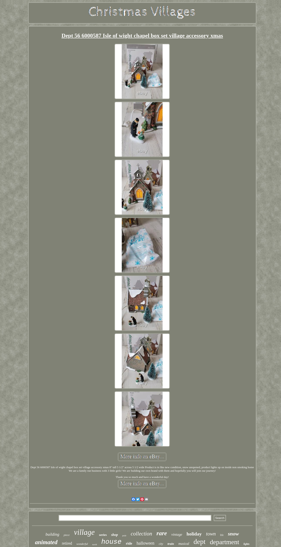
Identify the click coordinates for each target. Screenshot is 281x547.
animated (46, 542)
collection (141, 534)
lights (246, 543)
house (111, 542)
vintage (176, 534)
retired (67, 543)
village (84, 532)
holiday (194, 534)
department (224, 541)
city (161, 543)
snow (233, 534)
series (103, 535)
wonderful (82, 543)
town (211, 534)
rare (161, 533)
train (171, 543)
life (222, 535)
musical (183, 543)
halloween (145, 543)
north (94, 544)
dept (199, 541)
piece (67, 535)
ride (129, 543)
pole (124, 535)
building (52, 534)
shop (114, 535)
